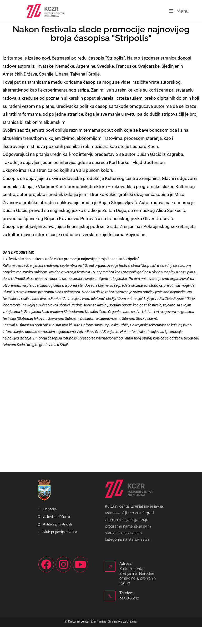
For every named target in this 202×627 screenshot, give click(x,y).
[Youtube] (80, 564)
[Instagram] (63, 564)
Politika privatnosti (57, 524)
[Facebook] (46, 564)
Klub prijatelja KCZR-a (60, 532)
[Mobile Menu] (179, 11)
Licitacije (50, 509)
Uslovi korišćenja (56, 517)
